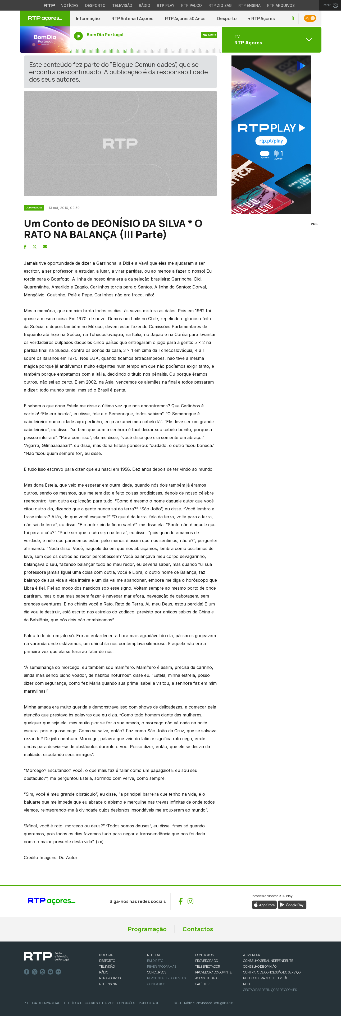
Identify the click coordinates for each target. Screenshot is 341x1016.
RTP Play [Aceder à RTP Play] (166, 5)
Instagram (43, 972)
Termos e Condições (118, 1003)
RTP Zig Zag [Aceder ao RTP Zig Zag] (220, 5)
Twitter (35, 972)
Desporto (227, 18)
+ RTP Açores (261, 18)
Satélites (202, 984)
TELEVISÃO (107, 966)
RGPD (247, 984)
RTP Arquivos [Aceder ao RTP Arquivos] (281, 5)
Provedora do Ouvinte (213, 972)
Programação (147, 929)
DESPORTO (107, 960)
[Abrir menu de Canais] (271, 39)
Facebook (27, 972)
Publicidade (149, 1003)
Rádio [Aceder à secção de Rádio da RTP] (144, 5)
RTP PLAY (153, 955)
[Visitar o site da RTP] (49, 5)
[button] (292, 18)
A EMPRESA (251, 955)
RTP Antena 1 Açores (132, 18)
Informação (88, 18)
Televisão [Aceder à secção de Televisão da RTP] (122, 5)
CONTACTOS (204, 955)
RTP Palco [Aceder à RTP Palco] (191, 5)
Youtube (50, 972)
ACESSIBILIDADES (207, 978)
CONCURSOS (156, 972)
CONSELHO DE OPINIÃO (259, 966)
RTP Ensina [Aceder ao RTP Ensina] (249, 5)
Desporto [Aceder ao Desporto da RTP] (95, 5)
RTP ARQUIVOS (110, 978)
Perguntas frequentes (166, 978)
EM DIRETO (155, 960)
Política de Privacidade (43, 1003)
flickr (58, 972)
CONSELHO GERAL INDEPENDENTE (268, 960)
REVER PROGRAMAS (161, 966)
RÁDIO (103, 972)
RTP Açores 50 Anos (185, 18)
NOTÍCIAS (106, 955)
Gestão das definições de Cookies (270, 989)
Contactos (198, 929)
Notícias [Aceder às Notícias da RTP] (70, 5)
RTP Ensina (108, 984)
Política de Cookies (82, 1003)
